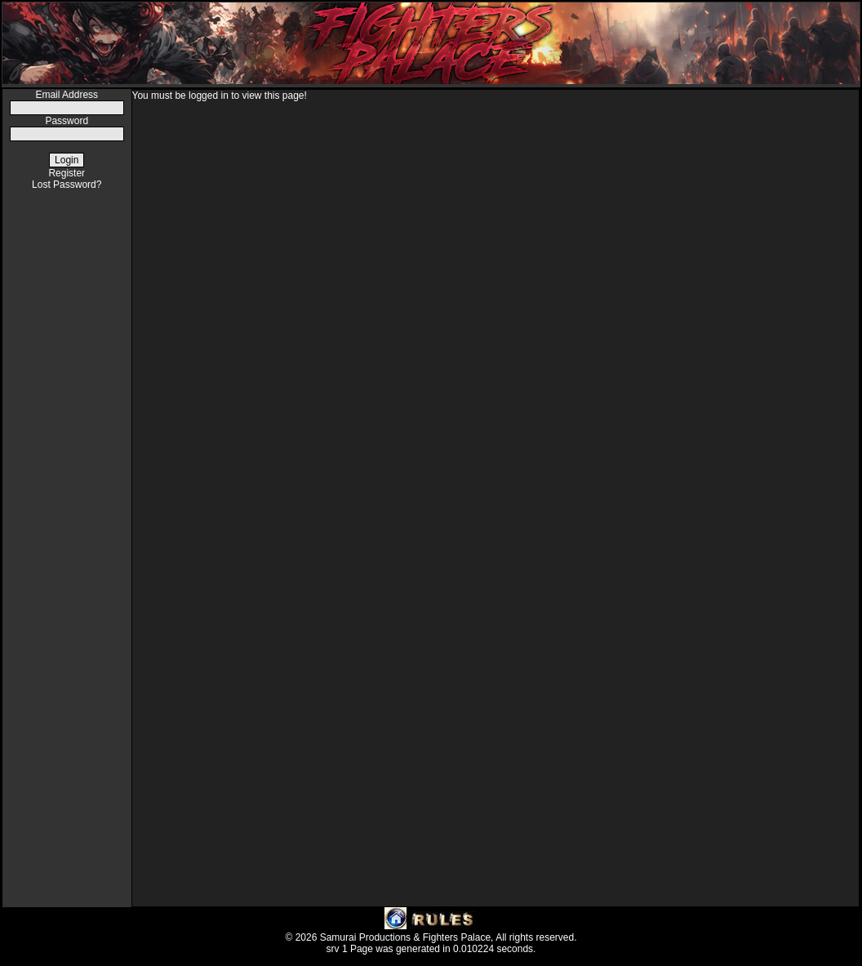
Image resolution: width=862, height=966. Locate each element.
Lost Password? (66, 184)
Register (66, 173)
